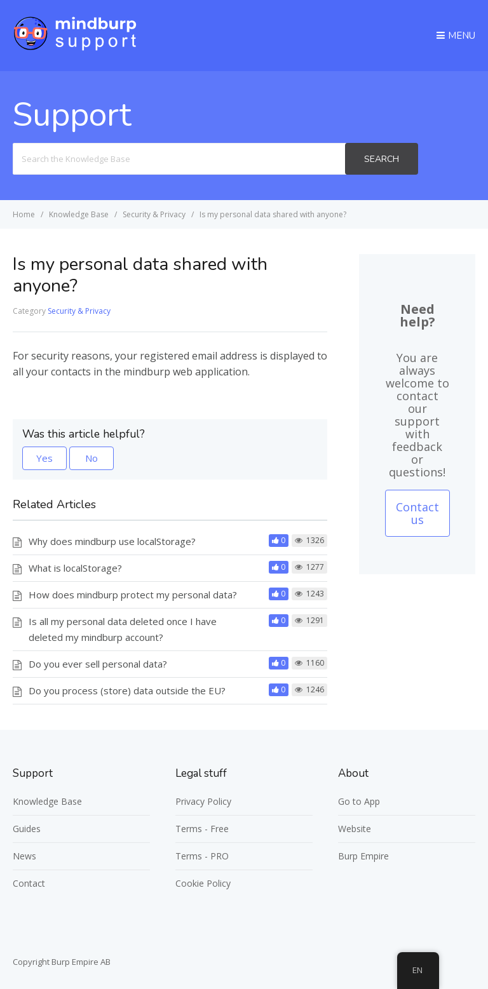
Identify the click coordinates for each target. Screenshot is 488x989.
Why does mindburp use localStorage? (112, 541)
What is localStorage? (75, 568)
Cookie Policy (203, 883)
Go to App (359, 801)
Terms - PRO (202, 856)
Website (354, 829)
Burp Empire (363, 856)
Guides (27, 829)
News (24, 856)
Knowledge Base (47, 801)
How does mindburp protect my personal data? (133, 594)
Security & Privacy (79, 311)
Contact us (417, 513)
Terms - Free (202, 829)
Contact (29, 883)
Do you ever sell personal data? (98, 663)
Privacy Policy (203, 801)
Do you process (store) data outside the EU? (127, 690)
